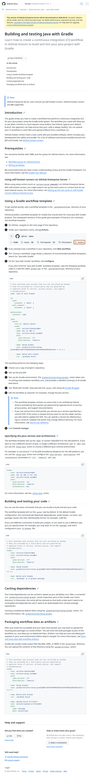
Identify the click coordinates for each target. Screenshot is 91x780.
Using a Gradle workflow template (30, 201)
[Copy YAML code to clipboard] (82, 278)
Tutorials (23, 9)
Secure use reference (39, 422)
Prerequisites (15, 148)
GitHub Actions (11, 9)
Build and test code (36, 9)
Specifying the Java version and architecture (31, 435)
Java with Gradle (53, 9)
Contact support (12, 760)
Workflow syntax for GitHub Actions (24, 162)
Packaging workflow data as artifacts (32, 622)
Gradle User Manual (37, 172)
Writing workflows (17, 165)
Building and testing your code (27, 501)
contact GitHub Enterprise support (20, 25)
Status (38, 771)
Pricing (45, 771)
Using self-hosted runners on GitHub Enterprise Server (37, 179)
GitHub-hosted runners (33, 140)
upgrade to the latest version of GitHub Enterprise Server (36, 22)
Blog (65, 771)
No (19, 736)
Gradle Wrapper (72, 388)
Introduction (15, 112)
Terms (24, 771)
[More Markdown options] (25, 58)
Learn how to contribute (54, 747)
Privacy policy (9, 740)
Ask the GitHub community (16, 757)
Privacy (31, 771)
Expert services (56, 771)
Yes (9, 736)
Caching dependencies (22, 588)
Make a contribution (57, 743)
